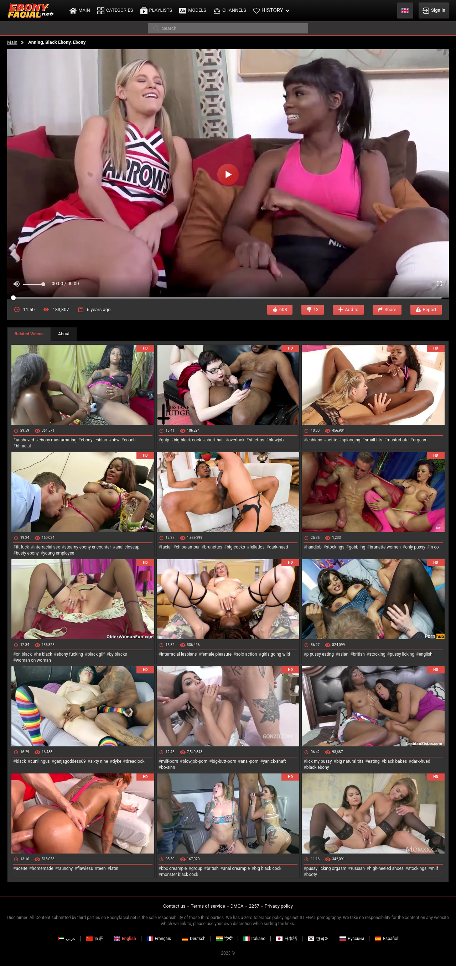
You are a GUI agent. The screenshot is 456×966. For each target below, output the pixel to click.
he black (44, 654)
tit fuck (22, 547)
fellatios (257, 547)
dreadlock (135, 761)
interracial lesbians (179, 654)
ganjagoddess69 (70, 761)
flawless (85, 868)
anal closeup (127, 547)
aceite (21, 868)
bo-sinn (168, 767)
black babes (395, 761)
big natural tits (349, 761)
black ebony (317, 767)
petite (331, 439)
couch (130, 439)
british (359, 654)
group (196, 868)
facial (166, 547)
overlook (236, 439)
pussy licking (402, 654)
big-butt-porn (224, 761)
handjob (314, 547)
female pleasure (216, 654)
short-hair (215, 439)
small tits (373, 439)
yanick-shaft (274, 761)
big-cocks (236, 547)
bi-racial (23, 445)
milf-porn (169, 761)
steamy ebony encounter (87, 547)
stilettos (256, 439)
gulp (165, 439)
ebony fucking (70, 654)
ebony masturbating (57, 439)
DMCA (237, 906)
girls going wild (275, 654)
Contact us (174, 906)
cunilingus (40, 761)
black (21, 761)
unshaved (25, 439)
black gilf (96, 654)
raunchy (65, 868)
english (425, 654)
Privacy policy (279, 906)
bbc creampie (174, 868)
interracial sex (46, 547)
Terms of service (208, 906)
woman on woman (33, 660)
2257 (254, 906)
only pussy (415, 547)
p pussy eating (320, 654)
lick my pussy (319, 761)
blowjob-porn (195, 761)
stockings (335, 547)
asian (343, 654)
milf (435, 868)
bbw (116, 439)
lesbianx (314, 439)
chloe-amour (188, 547)
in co (434, 547)
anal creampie (236, 868)
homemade (42, 868)
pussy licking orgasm (326, 868)
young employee (58, 553)
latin (114, 868)
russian (358, 868)
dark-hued (278, 547)
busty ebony (27, 553)
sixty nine (99, 761)
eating (374, 761)
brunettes (213, 547)
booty (311, 874)
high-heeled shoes (386, 868)
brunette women (385, 547)
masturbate (397, 439)
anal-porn (249, 761)
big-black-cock (187, 439)
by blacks (118, 654)
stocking (377, 654)
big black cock (267, 868)
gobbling (357, 547)
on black (24, 654)
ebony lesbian (94, 439)
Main (12, 42)
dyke (117, 761)
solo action (246, 654)
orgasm (420, 439)
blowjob (276, 439)
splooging (351, 439)
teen (101, 868)
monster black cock (179, 874)
